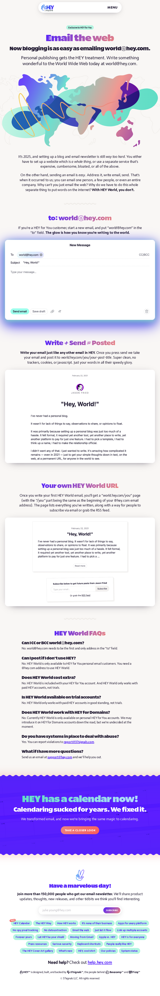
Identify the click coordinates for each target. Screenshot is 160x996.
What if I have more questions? (52, 752)
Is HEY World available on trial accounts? (61, 697)
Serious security (61, 944)
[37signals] (75, 972)
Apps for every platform (132, 923)
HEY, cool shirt (86, 951)
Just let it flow (103, 930)
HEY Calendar (22, 923)
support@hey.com (60, 757)
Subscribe (112, 910)
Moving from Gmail (81, 937)
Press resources (37, 944)
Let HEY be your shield (51, 937)
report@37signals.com (79, 742)
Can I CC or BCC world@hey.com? (53, 643)
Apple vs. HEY (107, 937)
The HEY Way (43, 923)
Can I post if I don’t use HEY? (49, 658)
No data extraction (55, 930)
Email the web (80, 930)
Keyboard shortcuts (89, 944)
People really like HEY (119, 944)
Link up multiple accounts (132, 930)
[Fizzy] (134, 972)
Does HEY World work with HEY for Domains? (66, 713)
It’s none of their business (97, 923)
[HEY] (47, 7)
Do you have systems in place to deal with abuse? (70, 737)
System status (129, 951)
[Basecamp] (114, 972)
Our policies (108, 951)
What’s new (65, 951)
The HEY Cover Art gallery (37, 951)
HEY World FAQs (80, 634)
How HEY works (66, 923)
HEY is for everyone (132, 937)
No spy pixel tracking (25, 930)
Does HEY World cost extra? (49, 678)
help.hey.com (100, 962)
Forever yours (24, 937)
